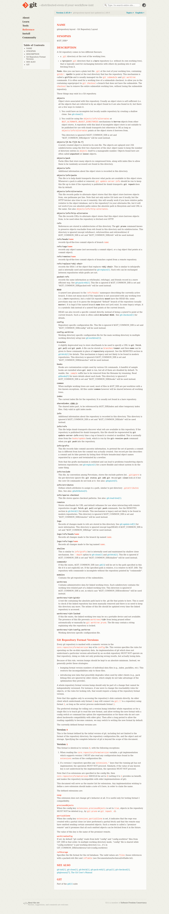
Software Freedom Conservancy (134, 903)
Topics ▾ (130, 13)
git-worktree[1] (93, 338)
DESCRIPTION (32, 54)
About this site (33, 903)
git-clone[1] (77, 114)
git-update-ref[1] (127, 524)
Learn (25, 21)
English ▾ (139, 13)
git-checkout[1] (127, 315)
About (25, 18)
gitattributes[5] (79, 491)
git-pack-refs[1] (82, 283)
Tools (25, 25)
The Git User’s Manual (81, 872)
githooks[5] (63, 376)
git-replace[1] (103, 270)
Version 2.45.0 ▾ (63, 13)
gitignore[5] (111, 481)
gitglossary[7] (63, 872)
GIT (27, 65)
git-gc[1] (110, 870)
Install (26, 33)
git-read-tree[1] (114, 498)
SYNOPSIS (31, 51)
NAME (29, 48)
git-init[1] (61, 870)
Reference (28, 29)
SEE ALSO (31, 62)
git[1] (102, 565)
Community (29, 37)
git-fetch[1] (63, 354)
